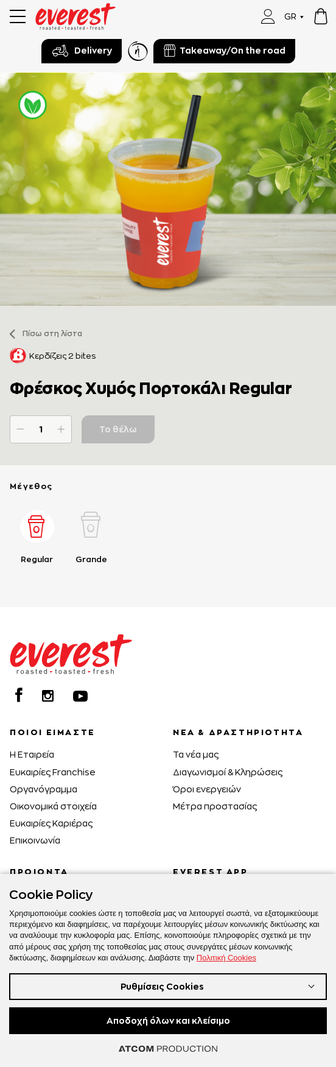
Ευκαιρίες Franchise (53, 771)
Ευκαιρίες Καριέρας (51, 823)
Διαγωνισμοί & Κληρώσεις (227, 771)
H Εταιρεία (32, 754)
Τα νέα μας (196, 754)
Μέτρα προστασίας (215, 806)
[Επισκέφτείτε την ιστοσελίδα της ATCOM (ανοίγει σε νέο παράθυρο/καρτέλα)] (168, 1049)
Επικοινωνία (35, 840)
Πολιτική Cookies (226, 957)
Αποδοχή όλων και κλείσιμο (168, 1020)
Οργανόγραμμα (43, 789)
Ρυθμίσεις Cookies (162, 986)
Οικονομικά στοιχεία (53, 806)
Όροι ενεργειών (207, 789)
